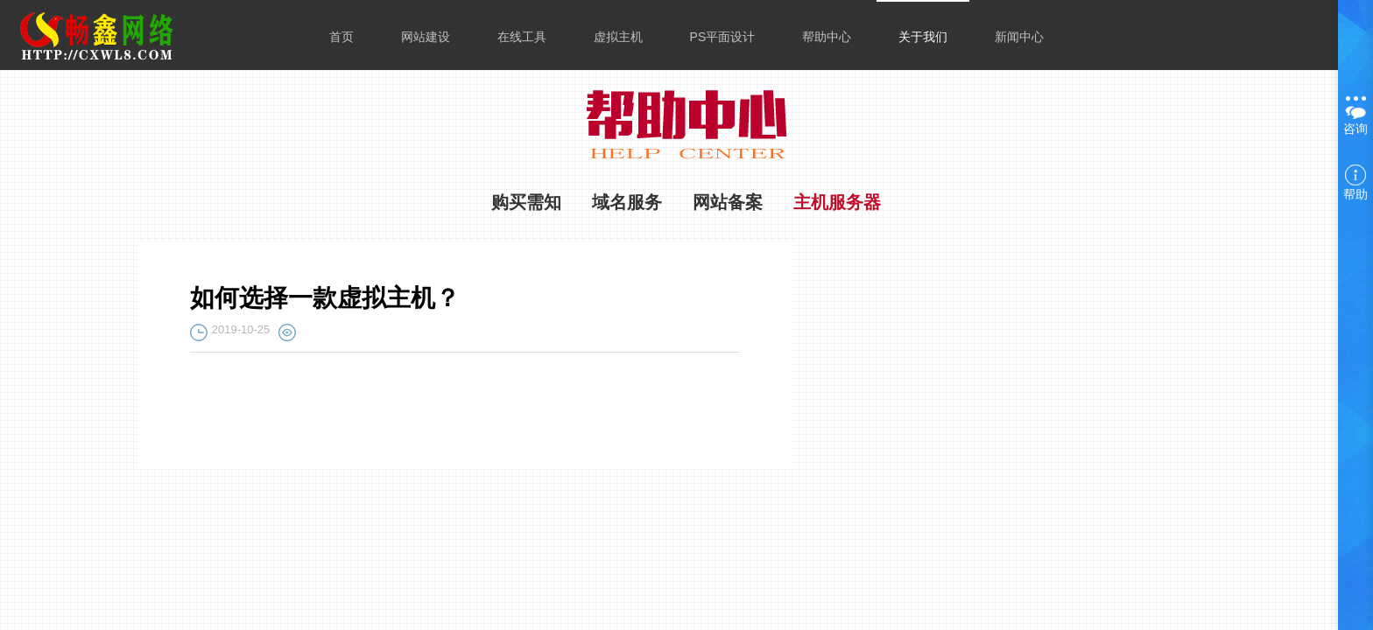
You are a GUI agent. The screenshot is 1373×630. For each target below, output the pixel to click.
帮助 (1355, 182)
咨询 (1355, 114)
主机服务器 (837, 202)
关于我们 (922, 37)
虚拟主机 (618, 37)
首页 (341, 37)
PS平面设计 (723, 37)
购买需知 (526, 202)
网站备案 (728, 202)
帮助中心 (826, 37)
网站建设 (425, 37)
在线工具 (521, 37)
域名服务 (627, 202)
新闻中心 (1019, 37)
